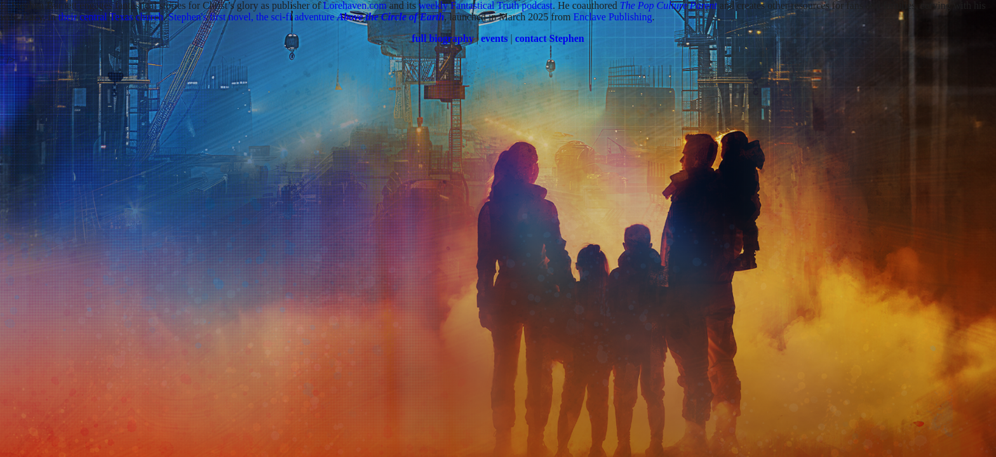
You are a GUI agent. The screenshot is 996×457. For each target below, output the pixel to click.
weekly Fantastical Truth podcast (486, 5)
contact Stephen (549, 38)
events (494, 38)
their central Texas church (110, 16)
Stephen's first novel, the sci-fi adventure (306, 16)
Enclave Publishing (612, 16)
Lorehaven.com (355, 5)
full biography (442, 38)
